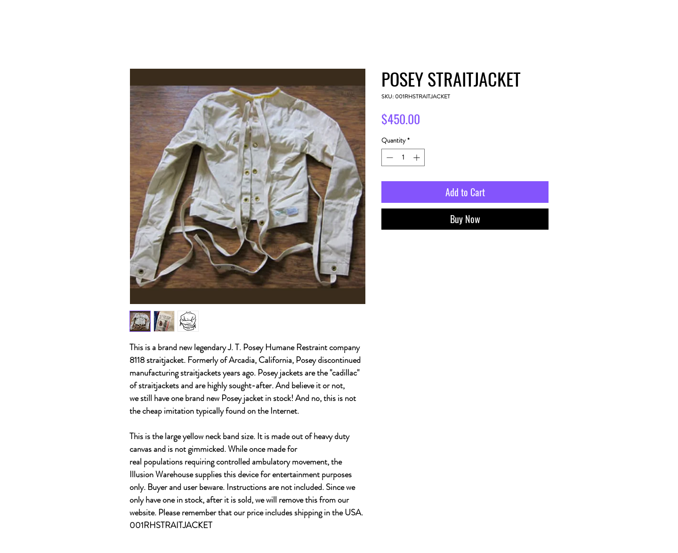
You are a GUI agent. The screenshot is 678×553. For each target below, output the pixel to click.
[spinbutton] (403, 157)
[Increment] (417, 157)
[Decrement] (389, 157)
